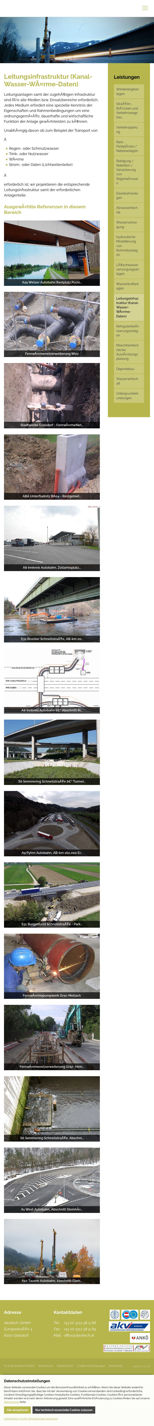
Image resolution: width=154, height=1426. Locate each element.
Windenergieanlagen (127, 91)
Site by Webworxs (141, 1366)
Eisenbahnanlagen (127, 195)
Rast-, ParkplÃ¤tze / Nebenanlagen (127, 146)
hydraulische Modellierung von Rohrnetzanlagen (127, 246)
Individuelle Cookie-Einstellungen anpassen (31, 1418)
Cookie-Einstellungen (91, 1365)
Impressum (45, 1365)
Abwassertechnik (127, 210)
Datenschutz (65, 1365)
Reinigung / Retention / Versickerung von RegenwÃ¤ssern (127, 172)
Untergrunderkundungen (127, 396)
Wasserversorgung (126, 224)
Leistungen (127, 77)
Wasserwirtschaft (127, 381)
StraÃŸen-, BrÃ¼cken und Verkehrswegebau (127, 110)
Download (115, 1365)
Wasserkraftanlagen (127, 286)
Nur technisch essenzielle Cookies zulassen (63, 1410)
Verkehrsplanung (127, 130)
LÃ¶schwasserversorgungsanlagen (127, 269)
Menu (145, 8)
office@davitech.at (79, 1335)
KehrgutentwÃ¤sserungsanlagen (127, 330)
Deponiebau (125, 369)
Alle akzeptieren (17, 1410)
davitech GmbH (22, 8)
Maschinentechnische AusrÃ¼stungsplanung (127, 352)
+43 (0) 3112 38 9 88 (80, 1323)
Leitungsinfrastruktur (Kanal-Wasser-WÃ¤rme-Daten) (127, 307)
